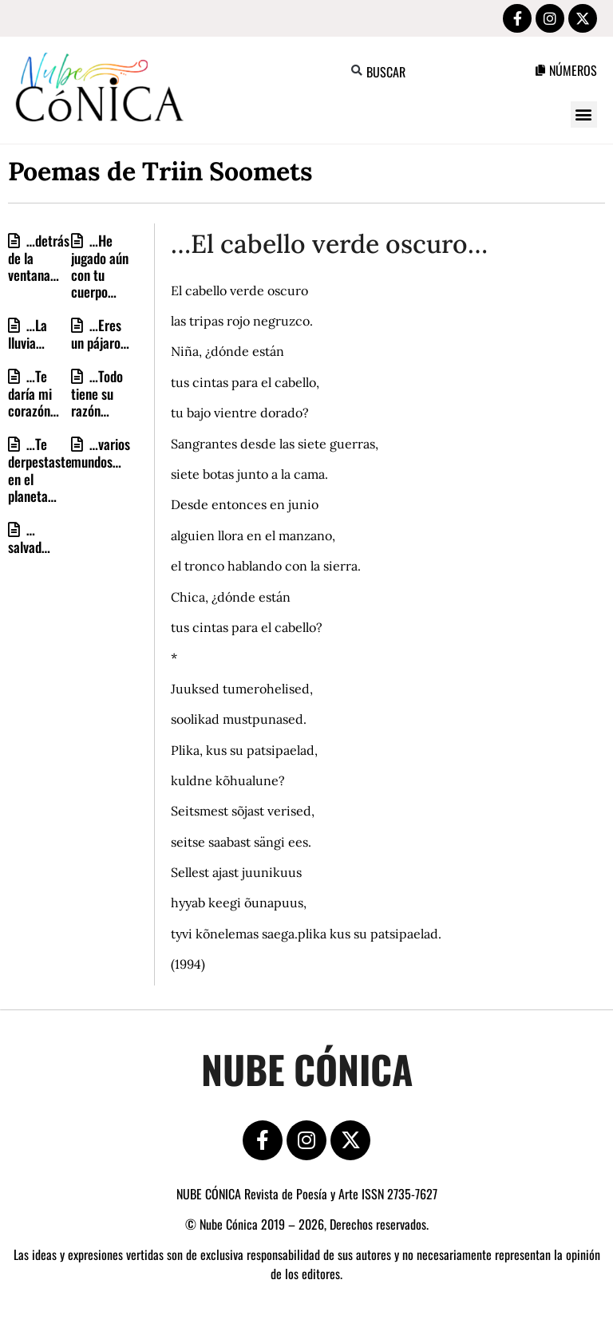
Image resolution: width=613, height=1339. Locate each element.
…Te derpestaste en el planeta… (40, 469)
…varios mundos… (100, 452)
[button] (357, 71)
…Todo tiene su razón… (97, 393)
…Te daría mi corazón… (33, 393)
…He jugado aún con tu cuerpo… (100, 266)
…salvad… (29, 538)
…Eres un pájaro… (100, 333)
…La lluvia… (27, 333)
